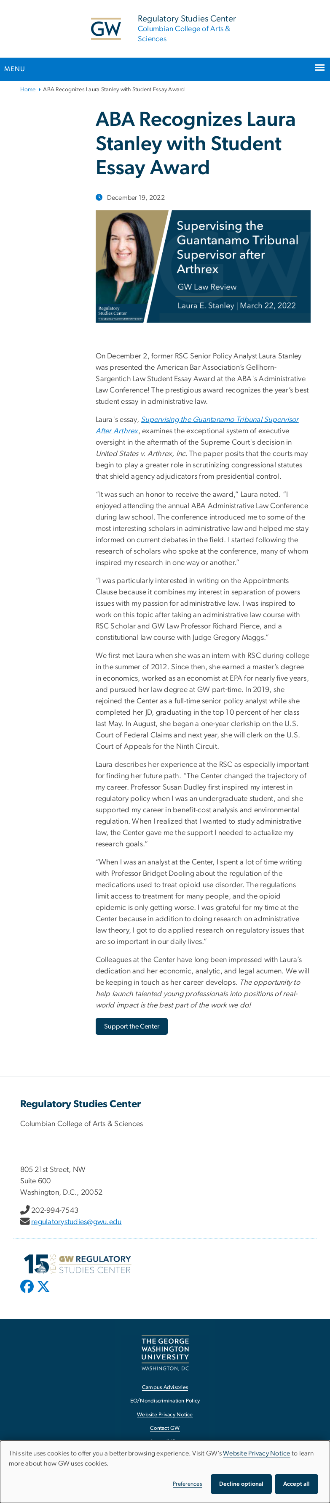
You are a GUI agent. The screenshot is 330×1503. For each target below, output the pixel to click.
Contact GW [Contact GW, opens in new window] (165, 1428)
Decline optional (241, 1484)
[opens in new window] (27, 1292)
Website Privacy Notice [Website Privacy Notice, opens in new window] (165, 1415)
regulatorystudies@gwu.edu (76, 1222)
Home (28, 90)
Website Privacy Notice (256, 1453)
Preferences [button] (187, 1484)
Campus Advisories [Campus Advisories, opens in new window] (165, 1387)
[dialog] (165, 1472)
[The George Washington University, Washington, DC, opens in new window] (165, 1352)
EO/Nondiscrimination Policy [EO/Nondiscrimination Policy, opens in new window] (165, 1401)
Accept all (296, 1484)
